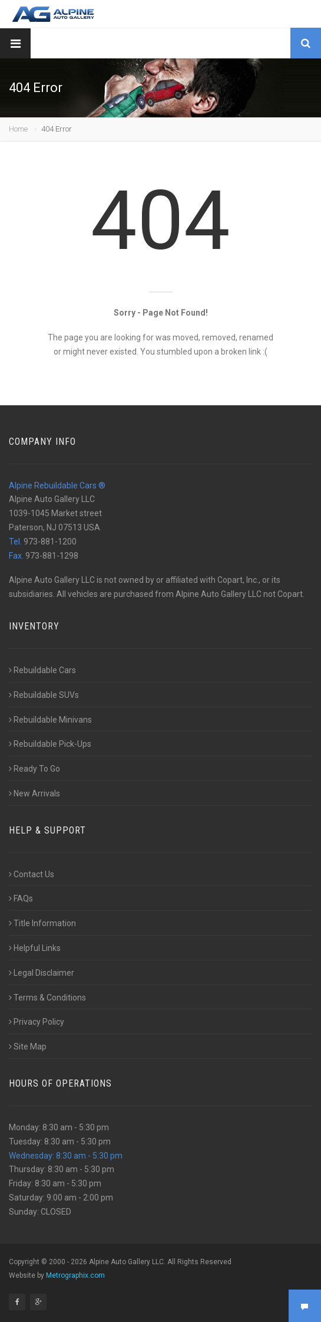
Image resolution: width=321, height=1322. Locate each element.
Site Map (28, 1046)
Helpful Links (35, 948)
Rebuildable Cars (42, 670)
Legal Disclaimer (41, 972)
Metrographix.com (75, 1275)
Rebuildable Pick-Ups (50, 744)
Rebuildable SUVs (44, 695)
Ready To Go (34, 768)
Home (18, 128)
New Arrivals (34, 793)
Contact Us (31, 874)
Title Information (42, 923)
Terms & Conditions (47, 997)
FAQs (21, 898)
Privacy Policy (36, 1021)
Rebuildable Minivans (50, 719)
